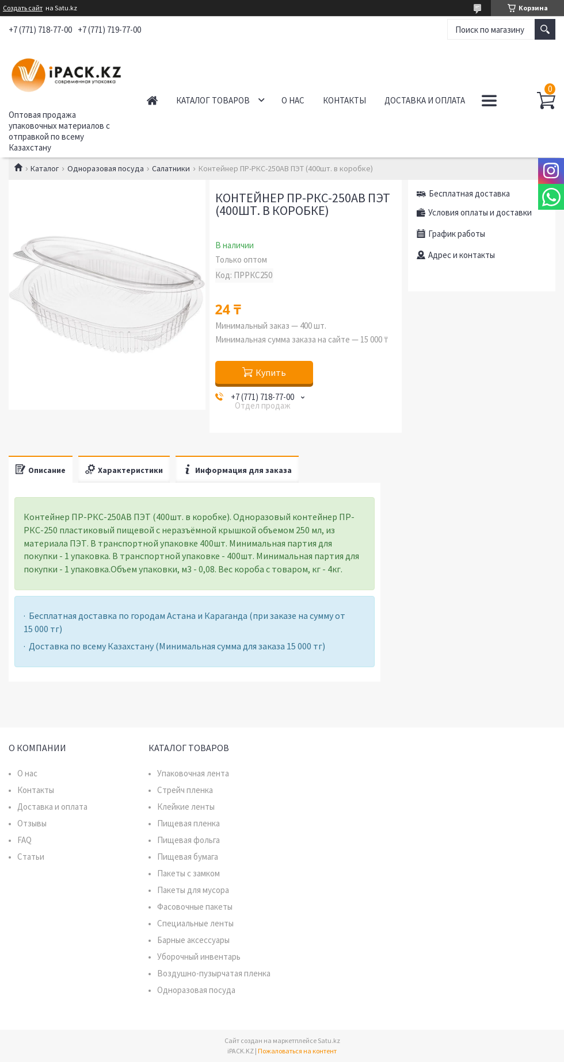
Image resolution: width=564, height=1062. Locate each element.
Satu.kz (329, 1040)
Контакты (344, 100)
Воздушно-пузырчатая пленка (213, 973)
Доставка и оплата (424, 100)
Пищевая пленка (188, 823)
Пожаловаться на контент (297, 1050)
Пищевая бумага (187, 856)
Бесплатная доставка (469, 193)
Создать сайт (23, 8)
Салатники (171, 168)
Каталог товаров (213, 100)
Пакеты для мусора (193, 889)
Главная (152, 100)
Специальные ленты (195, 923)
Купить (271, 372)
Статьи (30, 856)
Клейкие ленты (186, 806)
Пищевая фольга (188, 839)
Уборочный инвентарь (199, 956)
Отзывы (32, 823)
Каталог (45, 168)
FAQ (24, 839)
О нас (292, 100)
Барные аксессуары (193, 939)
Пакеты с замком (188, 873)
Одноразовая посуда (105, 168)
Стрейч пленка (185, 789)
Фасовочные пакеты (195, 906)
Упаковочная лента (193, 773)
